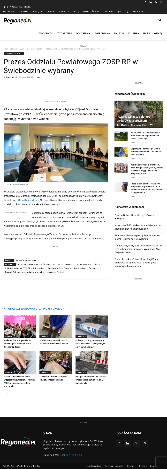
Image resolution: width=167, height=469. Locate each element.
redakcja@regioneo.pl (71, 454)
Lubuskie (24, 48)
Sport (146, 33)
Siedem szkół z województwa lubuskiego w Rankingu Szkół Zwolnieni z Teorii (17, 343)
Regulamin (131, 466)
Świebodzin (97, 11)
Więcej (158, 33)
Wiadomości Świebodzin (129, 94)
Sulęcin (86, 11)
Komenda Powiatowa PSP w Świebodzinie (36, 264)
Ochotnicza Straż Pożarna (88, 264)
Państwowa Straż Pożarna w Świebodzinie (66, 268)
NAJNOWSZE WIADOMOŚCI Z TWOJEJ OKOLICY (34, 308)
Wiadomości (45, 33)
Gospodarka (102, 33)
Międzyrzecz (38, 11)
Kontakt (153, 466)
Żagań (118, 11)
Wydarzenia (64, 33)
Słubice (62, 11)
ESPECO (19, 466)
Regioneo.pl (11, 77)
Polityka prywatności (114, 466)
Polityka (119, 33)
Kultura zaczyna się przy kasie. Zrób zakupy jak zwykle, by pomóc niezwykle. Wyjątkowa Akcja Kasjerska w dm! (138, 249)
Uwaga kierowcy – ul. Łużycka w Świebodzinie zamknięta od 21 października (91, 379)
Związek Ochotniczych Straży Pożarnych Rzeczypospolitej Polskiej (34, 272)
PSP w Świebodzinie (28, 200)
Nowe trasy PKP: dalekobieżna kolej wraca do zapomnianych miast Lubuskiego (145, 135)
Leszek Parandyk (66, 264)
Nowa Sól (51, 11)
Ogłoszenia (83, 33)
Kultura (133, 33)
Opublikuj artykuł (93, 466)
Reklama (143, 466)
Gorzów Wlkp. (9, 11)
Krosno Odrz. (24, 11)
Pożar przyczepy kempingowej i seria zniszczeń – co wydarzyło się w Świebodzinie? (90, 343)
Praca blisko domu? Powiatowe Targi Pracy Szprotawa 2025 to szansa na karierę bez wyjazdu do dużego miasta (136, 262)
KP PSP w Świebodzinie (26, 260)
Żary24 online (123, 125)
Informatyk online (32, 466)
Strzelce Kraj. (74, 11)
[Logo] (18, 20)
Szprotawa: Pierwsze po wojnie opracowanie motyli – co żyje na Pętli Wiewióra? (146, 152)
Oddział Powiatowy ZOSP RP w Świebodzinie (25, 268)
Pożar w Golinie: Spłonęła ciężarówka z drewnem (134, 217)
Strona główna (10, 48)
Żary (126, 11)
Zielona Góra (137, 11)
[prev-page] (6, 393)
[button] (160, 20)
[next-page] (11, 393)
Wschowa (109, 11)
